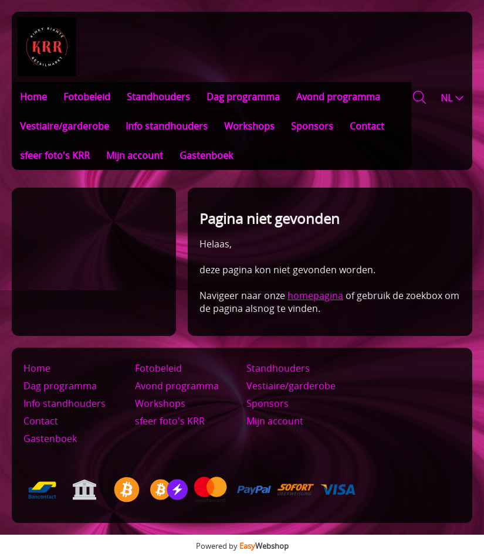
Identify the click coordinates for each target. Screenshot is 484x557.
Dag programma (243, 96)
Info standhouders (167, 126)
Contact (367, 126)
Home (33, 96)
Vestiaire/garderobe (64, 126)
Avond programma (338, 96)
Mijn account (134, 155)
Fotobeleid (86, 96)
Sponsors (312, 126)
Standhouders (158, 96)
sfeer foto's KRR (55, 155)
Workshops (249, 126)
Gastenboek (206, 155)
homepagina (315, 295)
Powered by (242, 546)
